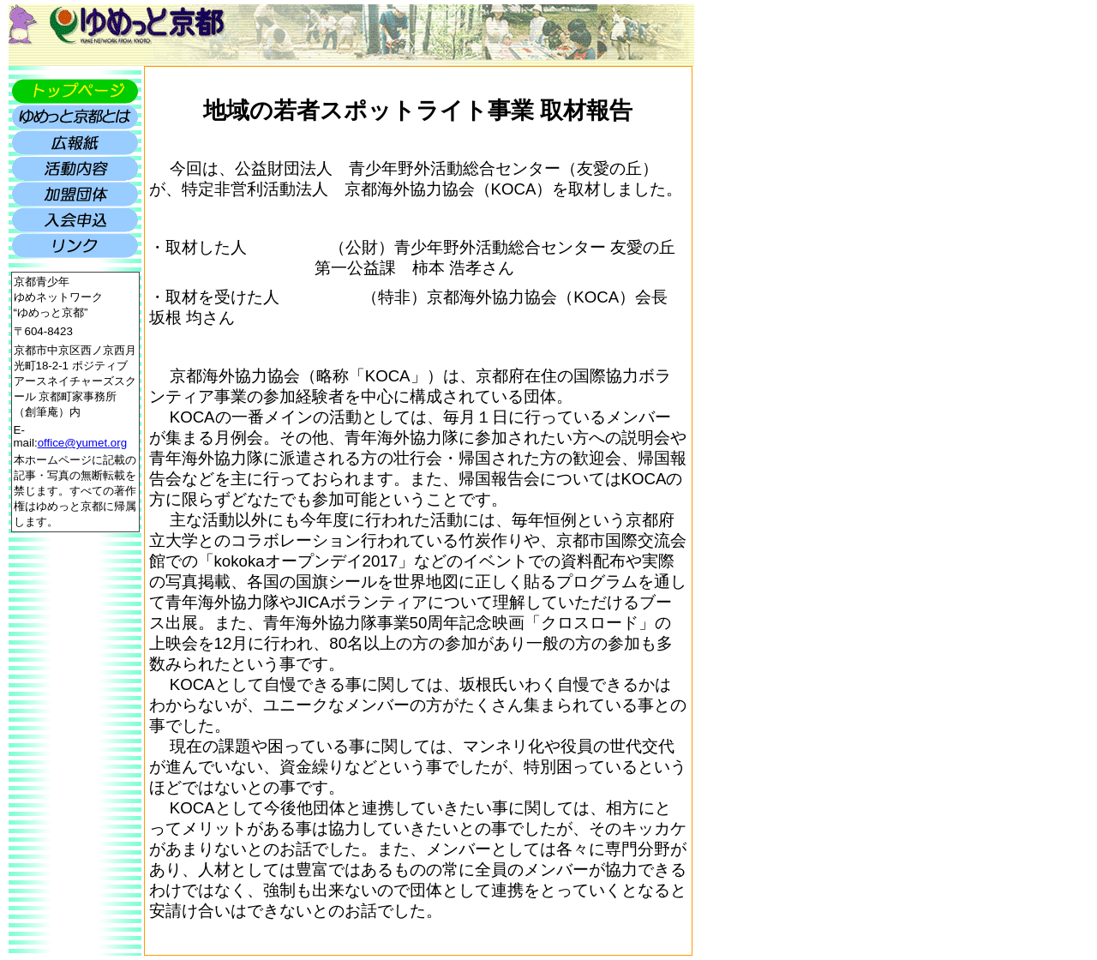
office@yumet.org (82, 442)
